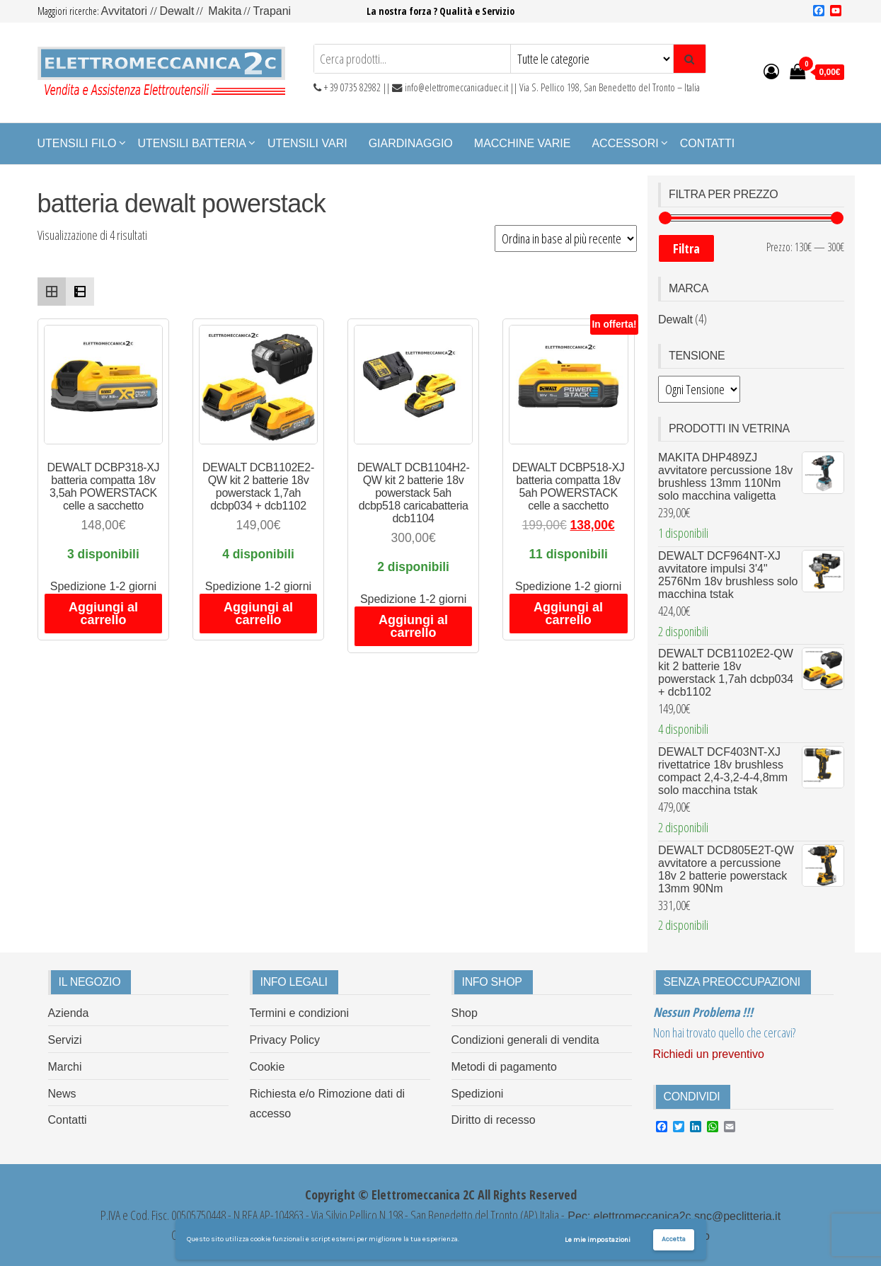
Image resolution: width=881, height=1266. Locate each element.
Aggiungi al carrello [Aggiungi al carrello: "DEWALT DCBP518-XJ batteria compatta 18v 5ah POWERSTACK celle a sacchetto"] (568, 613)
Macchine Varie (522, 143)
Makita (224, 11)
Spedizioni (477, 1094)
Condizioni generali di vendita (525, 1040)
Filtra (686, 248)
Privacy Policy (285, 1040)
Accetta (674, 1239)
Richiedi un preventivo (708, 1054)
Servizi (65, 1040)
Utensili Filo (77, 143)
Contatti (707, 143)
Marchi (65, 1067)
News (62, 1094)
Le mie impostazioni (597, 1240)
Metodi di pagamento (504, 1067)
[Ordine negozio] (566, 238)
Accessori (625, 143)
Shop (464, 1013)
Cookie (267, 1067)
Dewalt (176, 11)
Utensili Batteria (192, 143)
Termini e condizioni (300, 1013)
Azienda (68, 1013)
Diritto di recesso (493, 1120)
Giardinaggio (411, 143)
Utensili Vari (307, 143)
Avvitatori (126, 11)
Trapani (272, 11)
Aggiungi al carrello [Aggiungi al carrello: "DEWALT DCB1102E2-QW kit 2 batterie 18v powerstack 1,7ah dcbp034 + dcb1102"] (258, 613)
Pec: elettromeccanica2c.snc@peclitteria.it (673, 1216)
